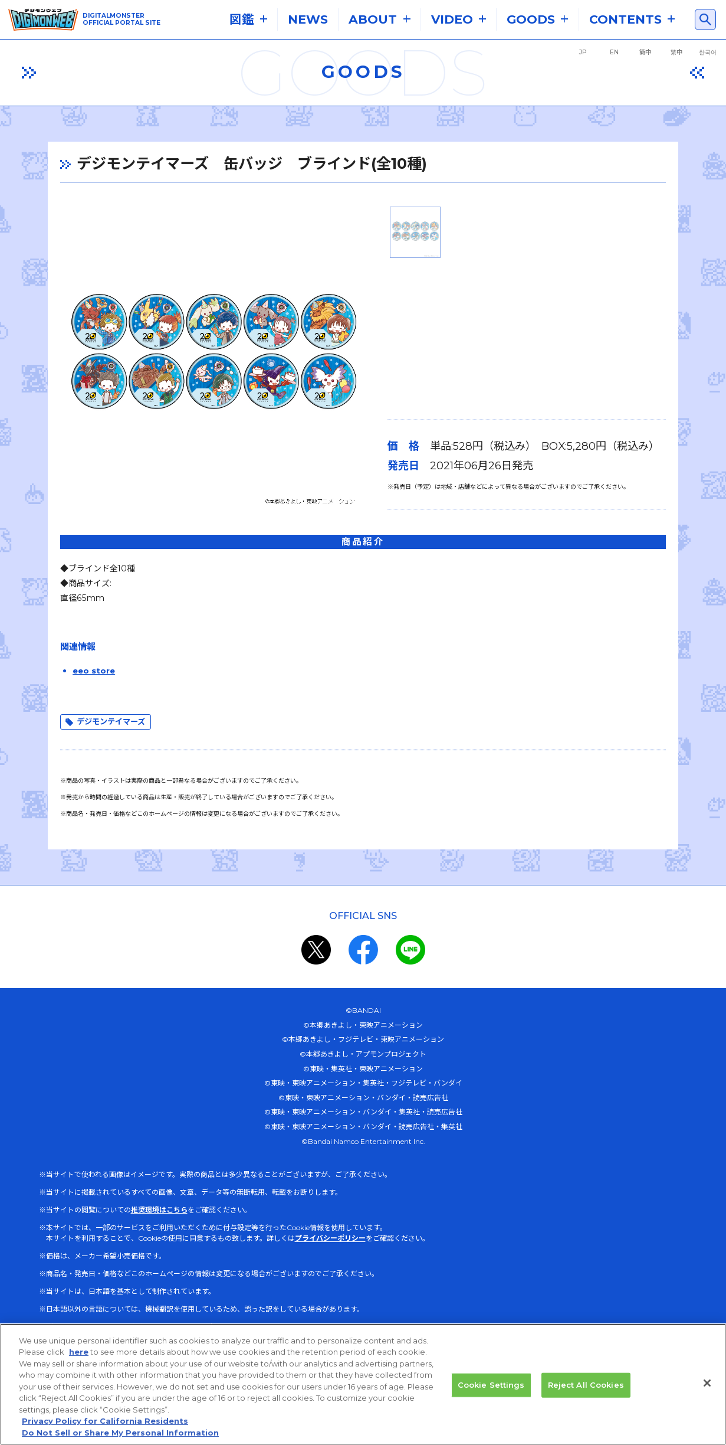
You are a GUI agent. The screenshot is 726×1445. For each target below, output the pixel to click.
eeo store (86, 680)
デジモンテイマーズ (105, 732)
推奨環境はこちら (159, 1221)
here (78, 1360)
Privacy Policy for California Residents (105, 1429)
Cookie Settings (491, 1393)
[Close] (707, 1391)
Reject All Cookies (586, 1393)
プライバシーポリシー (330, 1249)
